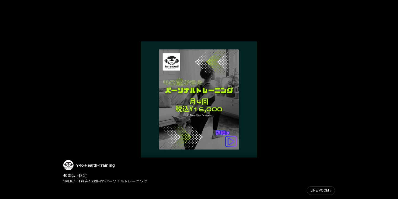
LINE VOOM (319, 190)
